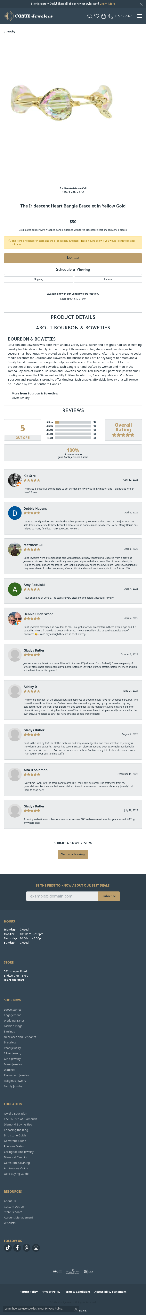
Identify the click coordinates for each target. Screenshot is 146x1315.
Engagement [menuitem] (12, 1015)
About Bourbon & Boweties (73, 328)
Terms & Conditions (77, 1292)
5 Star (49, 422)
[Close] (141, 4)
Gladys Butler (34, 650)
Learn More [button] (107, 4)
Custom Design (14, 1206)
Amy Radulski (34, 585)
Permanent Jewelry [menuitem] (16, 1075)
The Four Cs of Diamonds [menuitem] (20, 1119)
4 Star (49, 426)
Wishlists (9, 1223)
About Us (10, 1201)
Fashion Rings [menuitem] (13, 1026)
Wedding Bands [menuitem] (14, 1020)
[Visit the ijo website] (57, 1272)
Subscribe (109, 896)
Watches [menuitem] (9, 1070)
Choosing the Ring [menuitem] (16, 1130)
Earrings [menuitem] (9, 1031)
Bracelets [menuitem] (10, 1042)
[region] (73, 114)
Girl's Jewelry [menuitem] (12, 1059)
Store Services (13, 1212)
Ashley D (30, 687)
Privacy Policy (51, 1292)
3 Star (49, 430)
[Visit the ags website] (73, 1272)
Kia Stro (30, 476)
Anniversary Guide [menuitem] (16, 1168)
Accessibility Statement (110, 1292)
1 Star (49, 437)
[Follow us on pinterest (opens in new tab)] (26, 1248)
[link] (121, 16)
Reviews (73, 411)
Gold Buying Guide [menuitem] (16, 1174)
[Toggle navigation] (139, 16)
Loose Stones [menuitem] (12, 1009)
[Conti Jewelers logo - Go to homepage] (28, 16)
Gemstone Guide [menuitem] (15, 1141)
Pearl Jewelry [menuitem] (12, 1048)
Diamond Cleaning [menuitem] (16, 1157)
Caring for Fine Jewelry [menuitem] (19, 1152)
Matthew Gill (34, 545)
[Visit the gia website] (88, 1272)
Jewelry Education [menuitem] (15, 1113)
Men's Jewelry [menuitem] (13, 1064)
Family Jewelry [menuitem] (13, 1086)
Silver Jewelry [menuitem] (12, 1053)
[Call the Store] (14, 980)
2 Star (49, 433)
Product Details (73, 317)
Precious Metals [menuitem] (14, 1146)
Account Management (18, 1217)
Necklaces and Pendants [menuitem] (20, 1037)
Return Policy (29, 1292)
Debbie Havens (35, 508)
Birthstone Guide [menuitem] (15, 1135)
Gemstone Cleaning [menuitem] (17, 1163)
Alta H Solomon (36, 770)
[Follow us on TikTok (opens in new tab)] (8, 1248)
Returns (108, 279)
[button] (89, 16)
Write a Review (73, 854)
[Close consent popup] (76, 1309)
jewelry (11, 31)
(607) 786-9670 (73, 192)
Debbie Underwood (38, 614)
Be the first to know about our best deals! (73, 885)
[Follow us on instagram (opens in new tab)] (36, 1248)
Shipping (38, 279)
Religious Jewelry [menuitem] (15, 1081)
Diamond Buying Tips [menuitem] (18, 1124)
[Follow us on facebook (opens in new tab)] (17, 1248)
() (94, 422)
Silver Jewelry (20, 398)
